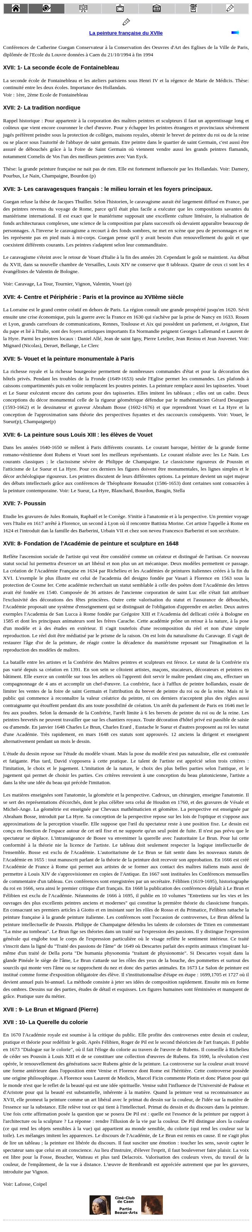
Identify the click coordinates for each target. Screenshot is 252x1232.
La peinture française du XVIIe (125, 33)
